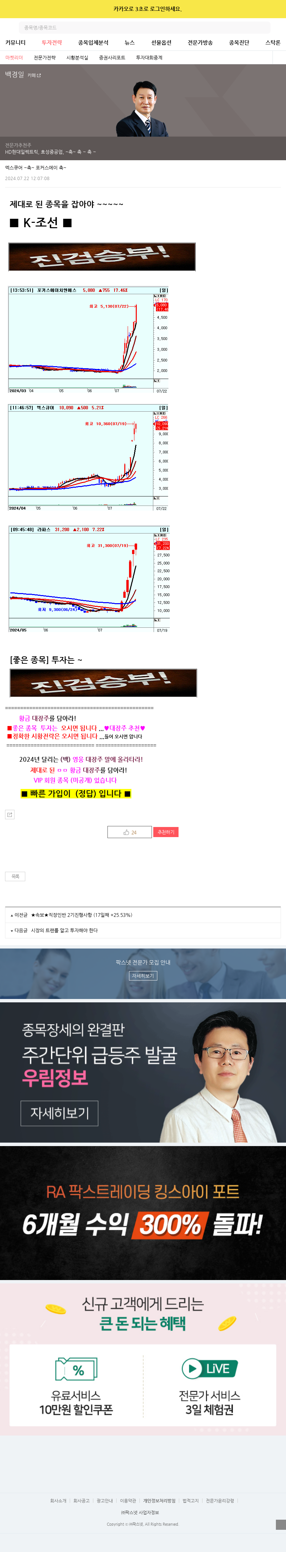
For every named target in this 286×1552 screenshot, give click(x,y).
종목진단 (239, 42)
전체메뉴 (280, 28)
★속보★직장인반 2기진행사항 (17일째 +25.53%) (81, 914)
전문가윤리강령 (220, 1500)
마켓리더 (14, 57)
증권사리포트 (112, 57)
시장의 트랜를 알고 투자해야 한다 (64, 930)
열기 (281, 1525)
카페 (32, 75)
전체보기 (279, 57)
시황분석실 (77, 57)
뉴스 (130, 42)
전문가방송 (200, 42)
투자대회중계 (149, 57)
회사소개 (58, 1500)
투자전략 (52, 42)
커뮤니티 (15, 42)
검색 (264, 28)
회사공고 (81, 1500)
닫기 (276, 9)
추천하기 (166, 832)
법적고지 (191, 1500)
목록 (15, 876)
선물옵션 (161, 42)
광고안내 (105, 1500)
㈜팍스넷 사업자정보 (140, 1512)
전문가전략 (45, 57)
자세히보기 (143, 975)
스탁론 (273, 42)
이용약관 (128, 1500)
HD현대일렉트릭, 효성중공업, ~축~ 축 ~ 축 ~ (50, 151)
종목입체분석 (93, 42)
